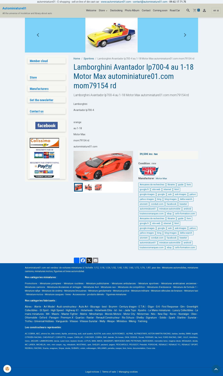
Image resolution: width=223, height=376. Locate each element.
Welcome (91, 10)
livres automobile (90, 271)
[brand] (27, 10)
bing (159, 199)
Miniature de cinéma (85, 290)
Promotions (31, 283)
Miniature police (164, 290)
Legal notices (91, 371)
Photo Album (132, 10)
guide (180, 184)
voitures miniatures (75, 267)
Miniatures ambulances (131, 283)
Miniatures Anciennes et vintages (81, 287)
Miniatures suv (129, 287)
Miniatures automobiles (184, 267)
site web (156, 189)
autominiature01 (148, 209)
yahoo (193, 194)
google (161, 194)
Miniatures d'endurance (183, 287)
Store (102, 10)
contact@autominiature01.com (150, 1)
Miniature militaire (186, 290)
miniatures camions (36, 271)
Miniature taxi (68, 294)
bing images (171, 199)
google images (147, 194)
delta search (186, 199)
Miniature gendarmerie (140, 290)
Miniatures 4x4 (110, 287)
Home (77, 58)
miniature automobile (169, 209)
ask (170, 194)
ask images (180, 194)
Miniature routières (77, 283)
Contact (146, 10)
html (176, 189)
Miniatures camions (49, 287)
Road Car (175, 10)
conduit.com (157, 204)
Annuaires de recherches (152, 184)
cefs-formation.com (185, 213)
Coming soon (160, 10)
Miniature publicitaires (103, 283)
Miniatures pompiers (52, 283)
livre (189, 184)
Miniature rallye (62, 290)
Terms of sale (108, 371)
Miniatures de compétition (153, 287)
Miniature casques (108, 294)
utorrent (144, 204)
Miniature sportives (158, 283)
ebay (169, 213)
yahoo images (147, 199)
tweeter (183, 204)
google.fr (144, 189)
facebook (171, 204)
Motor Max (162, 178)
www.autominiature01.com (116, 1)
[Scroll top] (216, 369)
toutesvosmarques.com (152, 213)
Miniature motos (87, 294)
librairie (171, 184)
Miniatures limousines (112, 290)
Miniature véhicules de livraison (42, 294)
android (187, 209)
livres (123, 294)
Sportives (89, 58)
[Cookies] (7, 369)
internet (167, 189)
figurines (73, 271)
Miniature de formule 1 (38, 290)
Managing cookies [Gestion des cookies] (129, 371)
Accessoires (134, 294)
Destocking (116, 10)
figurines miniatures (174, 294)
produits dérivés (152, 294)
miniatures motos (57, 271)
